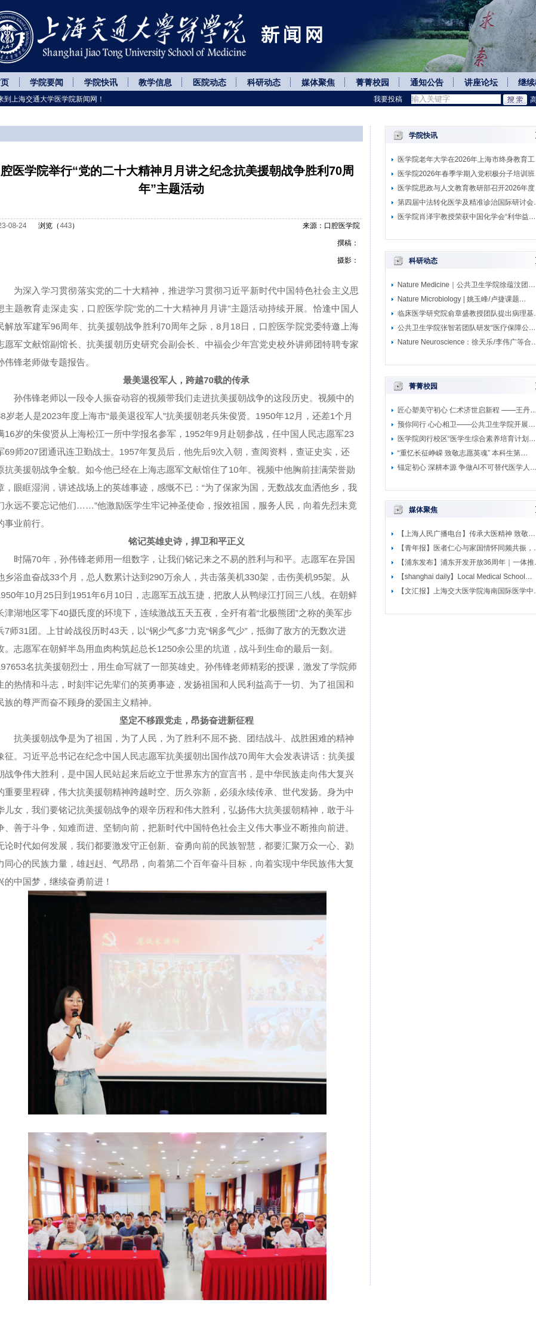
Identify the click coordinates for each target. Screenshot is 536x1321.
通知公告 (426, 82)
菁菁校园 (372, 82)
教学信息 (155, 82)
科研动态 (264, 82)
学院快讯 (101, 82)
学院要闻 (46, 82)
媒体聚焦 (318, 82)
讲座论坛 (481, 82)
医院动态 (209, 82)
